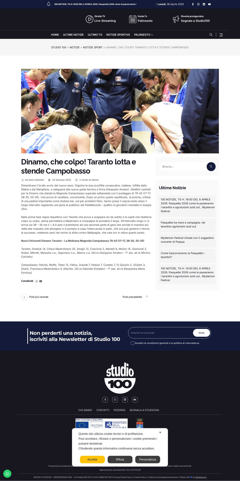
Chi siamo (85, 410)
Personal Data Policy (122, 477)
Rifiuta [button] (120, 459)
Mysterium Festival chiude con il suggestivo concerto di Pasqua (187, 239)
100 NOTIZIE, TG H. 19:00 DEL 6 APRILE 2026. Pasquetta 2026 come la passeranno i (95, 4)
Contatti (102, 410)
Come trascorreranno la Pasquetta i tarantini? (182, 255)
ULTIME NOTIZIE (73, 34)
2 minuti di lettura (87, 179)
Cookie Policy (140, 477)
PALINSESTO (142, 34)
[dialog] (120, 447)
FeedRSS (119, 410)
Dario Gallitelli (32, 179)
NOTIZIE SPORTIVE (118, 34)
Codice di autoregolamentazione (162, 477)
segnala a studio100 (144, 410)
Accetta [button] (92, 459)
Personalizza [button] (147, 459)
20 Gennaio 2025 (59, 179)
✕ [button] (160, 432)
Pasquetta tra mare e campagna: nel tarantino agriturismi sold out (183, 224)
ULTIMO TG (95, 34)
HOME (55, 34)
